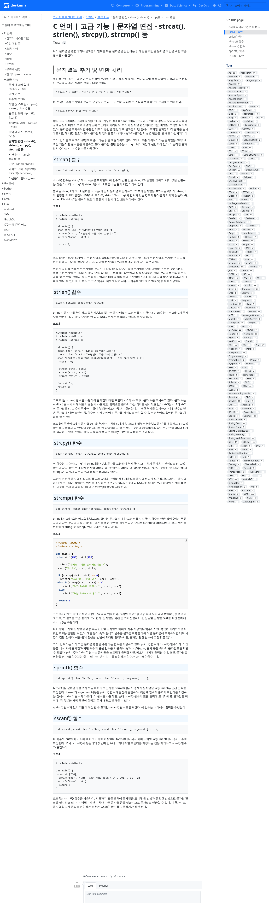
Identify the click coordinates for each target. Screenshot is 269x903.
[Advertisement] (137, 844)
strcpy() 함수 (236, 41)
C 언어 (90, 17)
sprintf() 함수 (237, 51)
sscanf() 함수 (236, 56)
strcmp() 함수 (237, 46)
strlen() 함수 (236, 36)
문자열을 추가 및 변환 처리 (244, 27)
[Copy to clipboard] (186, 541)
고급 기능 (103, 17)
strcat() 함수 (236, 32)
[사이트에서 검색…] (245, 5)
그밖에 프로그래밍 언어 (67, 17)
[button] (122, 5)
